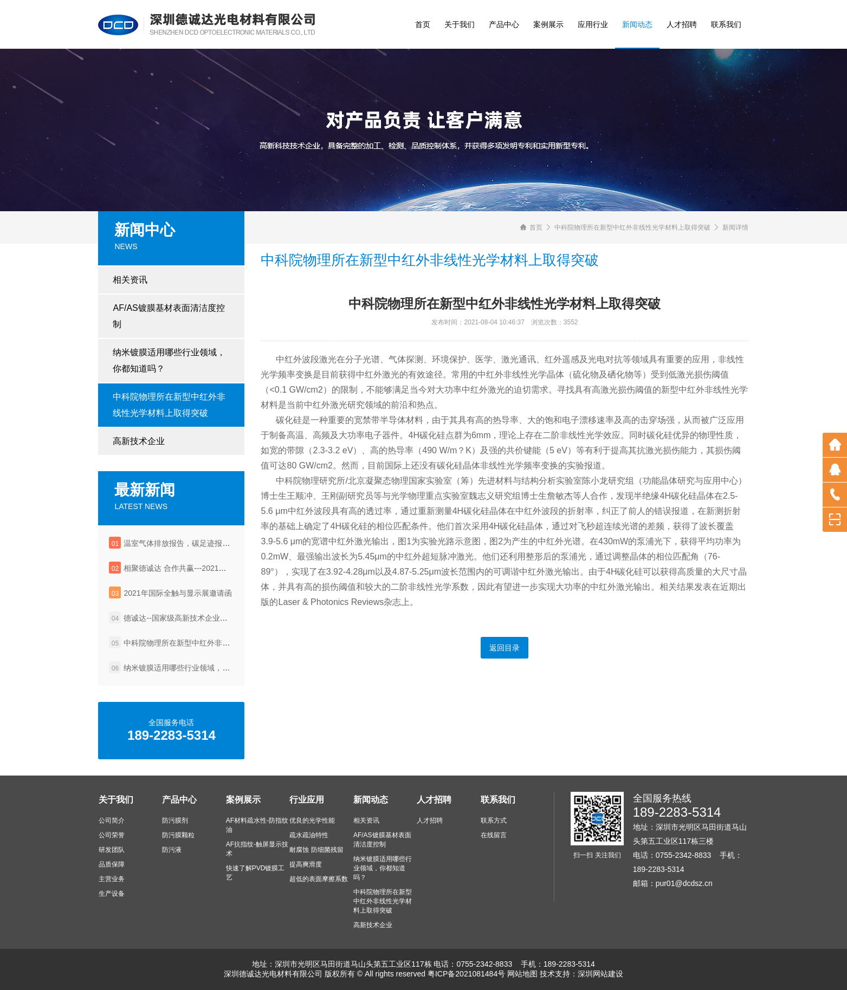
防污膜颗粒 (178, 835)
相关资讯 (130, 279)
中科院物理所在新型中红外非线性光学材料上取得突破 (169, 405)
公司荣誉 (112, 835)
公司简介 (112, 820)
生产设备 (112, 893)
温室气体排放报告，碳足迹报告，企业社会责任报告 (211, 543)
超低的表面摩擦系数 (318, 879)
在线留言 (494, 835)
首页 (422, 24)
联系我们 (726, 24)
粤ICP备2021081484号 (466, 973)
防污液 (172, 850)
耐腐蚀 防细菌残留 (316, 850)
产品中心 (504, 24)
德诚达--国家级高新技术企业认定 (179, 618)
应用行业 (593, 24)
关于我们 (459, 24)
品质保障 (112, 864)
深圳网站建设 (600, 973)
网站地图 (522, 973)
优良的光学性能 (312, 820)
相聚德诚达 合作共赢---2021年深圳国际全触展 (201, 568)
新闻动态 (637, 24)
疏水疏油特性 (308, 835)
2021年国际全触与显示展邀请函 (177, 593)
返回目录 (504, 647)
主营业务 (112, 879)
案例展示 (548, 24)
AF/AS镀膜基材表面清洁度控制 (168, 316)
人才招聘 (682, 24)
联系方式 (494, 820)
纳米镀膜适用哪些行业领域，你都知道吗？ (169, 360)
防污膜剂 (175, 820)
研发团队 (112, 850)
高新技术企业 (139, 441)
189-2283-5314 (677, 812)
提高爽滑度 (305, 864)
